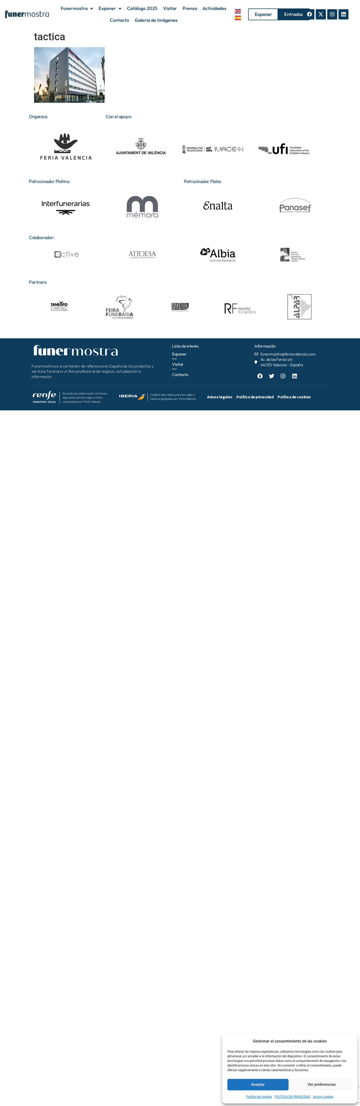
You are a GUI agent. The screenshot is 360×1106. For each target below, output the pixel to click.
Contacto (119, 20)
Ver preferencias (322, 1084)
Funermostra (77, 8)
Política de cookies (259, 1097)
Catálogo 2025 (142, 8)
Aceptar (258, 1084)
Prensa (190, 8)
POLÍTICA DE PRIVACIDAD (292, 1097)
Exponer (110, 8)
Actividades (214, 8)
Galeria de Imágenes (156, 20)
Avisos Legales (323, 1097)
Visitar (170, 8)
